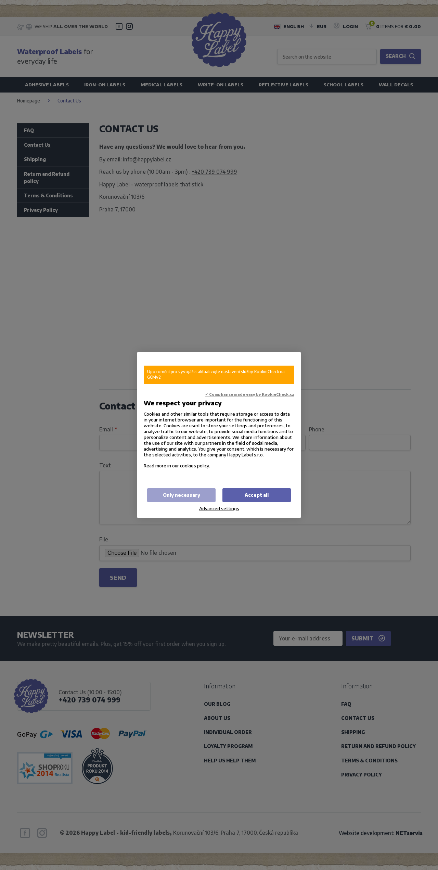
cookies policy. (195, 465)
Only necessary (181, 495)
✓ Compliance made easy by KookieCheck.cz (249, 394)
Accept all (257, 495)
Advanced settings (219, 508)
